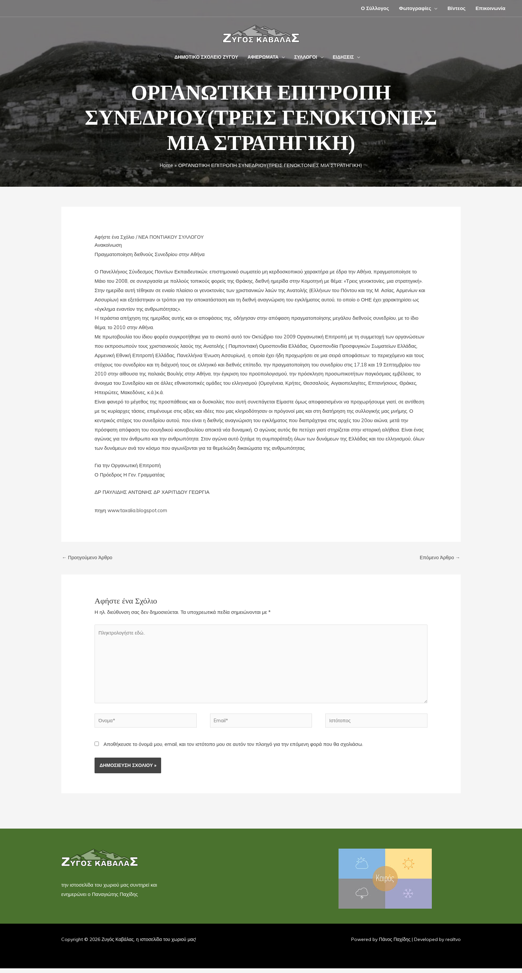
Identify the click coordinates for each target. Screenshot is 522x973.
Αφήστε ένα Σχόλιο (115, 237)
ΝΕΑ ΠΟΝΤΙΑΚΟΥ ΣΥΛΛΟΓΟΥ (174, 237)
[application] (434, 8)
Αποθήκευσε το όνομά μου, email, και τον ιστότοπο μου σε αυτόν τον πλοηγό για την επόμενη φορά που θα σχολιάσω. (233, 749)
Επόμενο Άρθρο (439, 558)
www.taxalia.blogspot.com (138, 510)
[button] (160, 57)
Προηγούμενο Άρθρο (88, 558)
